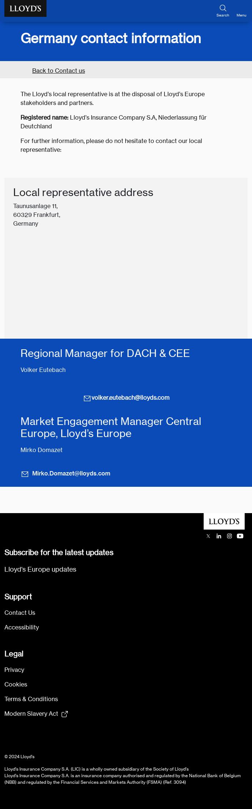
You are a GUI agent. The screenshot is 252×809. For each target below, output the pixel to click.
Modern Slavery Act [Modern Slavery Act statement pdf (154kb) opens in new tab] (31, 714)
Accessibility (21, 627)
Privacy (14, 670)
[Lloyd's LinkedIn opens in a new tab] (218, 536)
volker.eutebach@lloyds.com (126, 398)
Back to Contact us (58, 71)
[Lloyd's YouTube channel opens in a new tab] (240, 536)
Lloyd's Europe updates (40, 569)
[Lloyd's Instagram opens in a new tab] (229, 536)
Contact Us (19, 613)
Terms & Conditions (31, 699)
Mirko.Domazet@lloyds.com (65, 473)
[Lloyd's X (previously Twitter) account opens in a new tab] (208, 536)
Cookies (15, 684)
